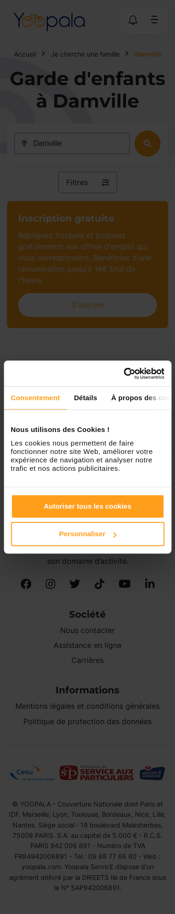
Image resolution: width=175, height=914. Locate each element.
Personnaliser (88, 534)
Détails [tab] (85, 398)
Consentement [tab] (35, 398)
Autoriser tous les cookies (88, 506)
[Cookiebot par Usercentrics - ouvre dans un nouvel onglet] (124, 373)
